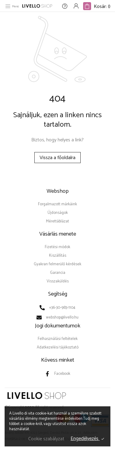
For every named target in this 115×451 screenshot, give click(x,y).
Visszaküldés (58, 281)
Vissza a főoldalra (57, 158)
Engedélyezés (85, 439)
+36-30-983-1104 (62, 307)
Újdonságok (58, 213)
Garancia (57, 273)
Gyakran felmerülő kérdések (57, 264)
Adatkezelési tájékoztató (58, 347)
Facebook (62, 374)
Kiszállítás (57, 255)
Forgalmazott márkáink (57, 204)
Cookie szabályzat (46, 439)
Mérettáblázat (57, 221)
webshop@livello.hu (62, 317)
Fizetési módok (57, 247)
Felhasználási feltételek (58, 339)
